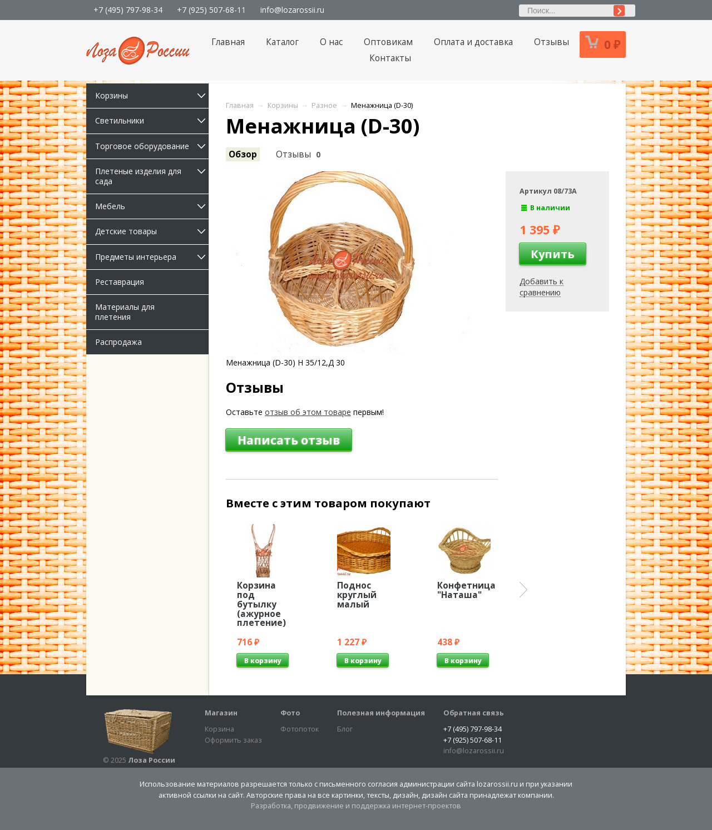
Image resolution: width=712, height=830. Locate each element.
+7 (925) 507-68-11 (211, 9)
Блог (345, 729)
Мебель (152, 206)
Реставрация (119, 281)
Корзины (152, 95)
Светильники (152, 120)
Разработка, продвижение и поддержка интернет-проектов (356, 806)
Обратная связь (473, 713)
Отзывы (551, 42)
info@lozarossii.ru (292, 9)
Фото (290, 713)
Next (523, 589)
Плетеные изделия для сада (152, 176)
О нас (331, 42)
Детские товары (152, 231)
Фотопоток (299, 729)
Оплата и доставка (473, 42)
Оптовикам (388, 42)
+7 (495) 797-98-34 (127, 9)
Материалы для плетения (125, 312)
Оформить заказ (233, 740)
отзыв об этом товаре (308, 412)
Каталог (282, 42)
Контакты (390, 58)
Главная (228, 42)
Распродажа (118, 342)
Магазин (221, 713)
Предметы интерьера (152, 256)
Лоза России (151, 760)
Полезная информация (381, 713)
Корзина (219, 729)
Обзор (243, 154)
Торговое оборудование (152, 146)
